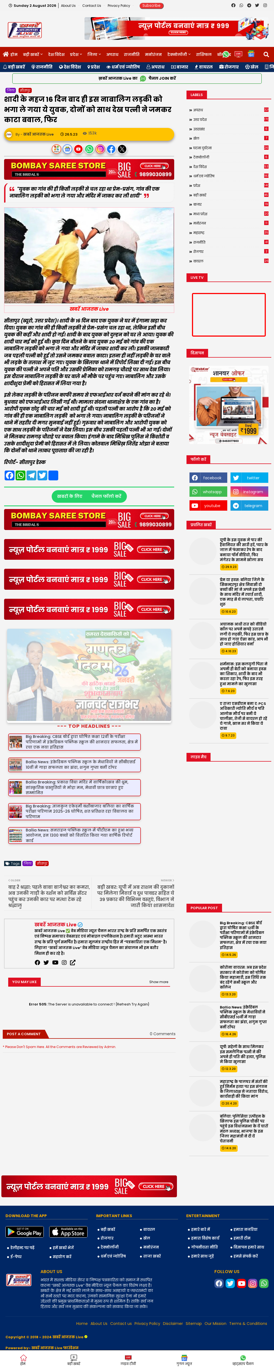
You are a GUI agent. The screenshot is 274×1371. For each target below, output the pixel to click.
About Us (69, 5)
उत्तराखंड (231, 129)
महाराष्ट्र (231, 232)
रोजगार (229, 67)
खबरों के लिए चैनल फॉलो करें (89, 496)
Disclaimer (173, 1298)
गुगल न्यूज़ (184, 1360)
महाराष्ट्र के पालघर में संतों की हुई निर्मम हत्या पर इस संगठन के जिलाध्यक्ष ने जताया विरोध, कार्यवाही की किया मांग (244, 1089)
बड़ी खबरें (31, 54)
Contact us (92, 5)
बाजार (179, 67)
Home (82, 1298)
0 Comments (163, 1009)
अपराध (112, 54)
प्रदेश (74, 54)
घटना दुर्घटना (231, 147)
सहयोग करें (62, 1231)
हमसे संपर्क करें (246, 1231)
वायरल (204, 67)
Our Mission (215, 1298)
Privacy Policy (119, 5)
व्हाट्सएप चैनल (243, 1360)
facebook (212, 478)
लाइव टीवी (128, 1360)
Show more (158, 956)
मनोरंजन (153, 54)
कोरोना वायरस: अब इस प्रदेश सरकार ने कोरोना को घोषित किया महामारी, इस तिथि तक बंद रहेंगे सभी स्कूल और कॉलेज (243, 977)
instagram (253, 492)
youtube (212, 505)
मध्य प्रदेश (231, 213)
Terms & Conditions (248, 1298)
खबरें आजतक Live (55, 899)
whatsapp (212, 492)
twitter (253, 478)
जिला (92, 54)
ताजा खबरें (152, 1231)
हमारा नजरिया (246, 1204)
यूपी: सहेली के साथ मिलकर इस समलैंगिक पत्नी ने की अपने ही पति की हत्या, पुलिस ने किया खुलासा (243, 1054)
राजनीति (131, 54)
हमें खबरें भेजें (63, 1223)
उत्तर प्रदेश (231, 119)
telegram (253, 505)
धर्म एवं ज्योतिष (123, 67)
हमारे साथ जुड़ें (202, 1231)
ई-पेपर (16, 1231)
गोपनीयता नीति (204, 1222)
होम (14, 54)
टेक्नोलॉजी (177, 54)
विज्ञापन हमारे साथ (249, 1222)
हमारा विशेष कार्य (205, 1213)
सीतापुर (25, 90)
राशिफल (204, 54)
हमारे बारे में (200, 1204)
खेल (251, 67)
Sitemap (194, 1298)
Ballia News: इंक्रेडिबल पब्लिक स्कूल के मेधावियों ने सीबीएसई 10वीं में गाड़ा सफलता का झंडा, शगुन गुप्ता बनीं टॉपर (243, 1017)
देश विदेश (56, 54)
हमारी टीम (242, 1213)
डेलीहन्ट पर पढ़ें (22, 1223)
